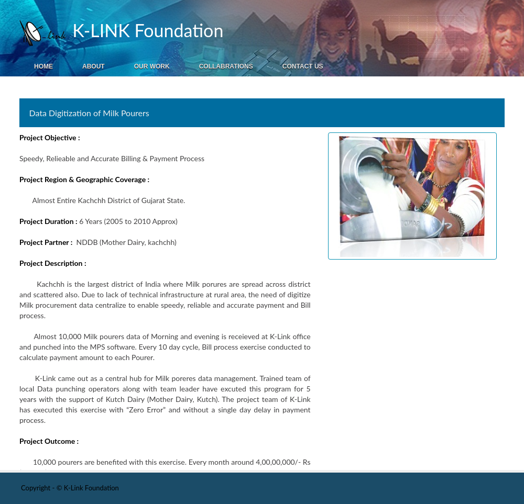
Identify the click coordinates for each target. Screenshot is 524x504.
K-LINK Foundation (145, 30)
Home (43, 66)
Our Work (152, 66)
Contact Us (302, 66)
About (93, 66)
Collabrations (226, 66)
